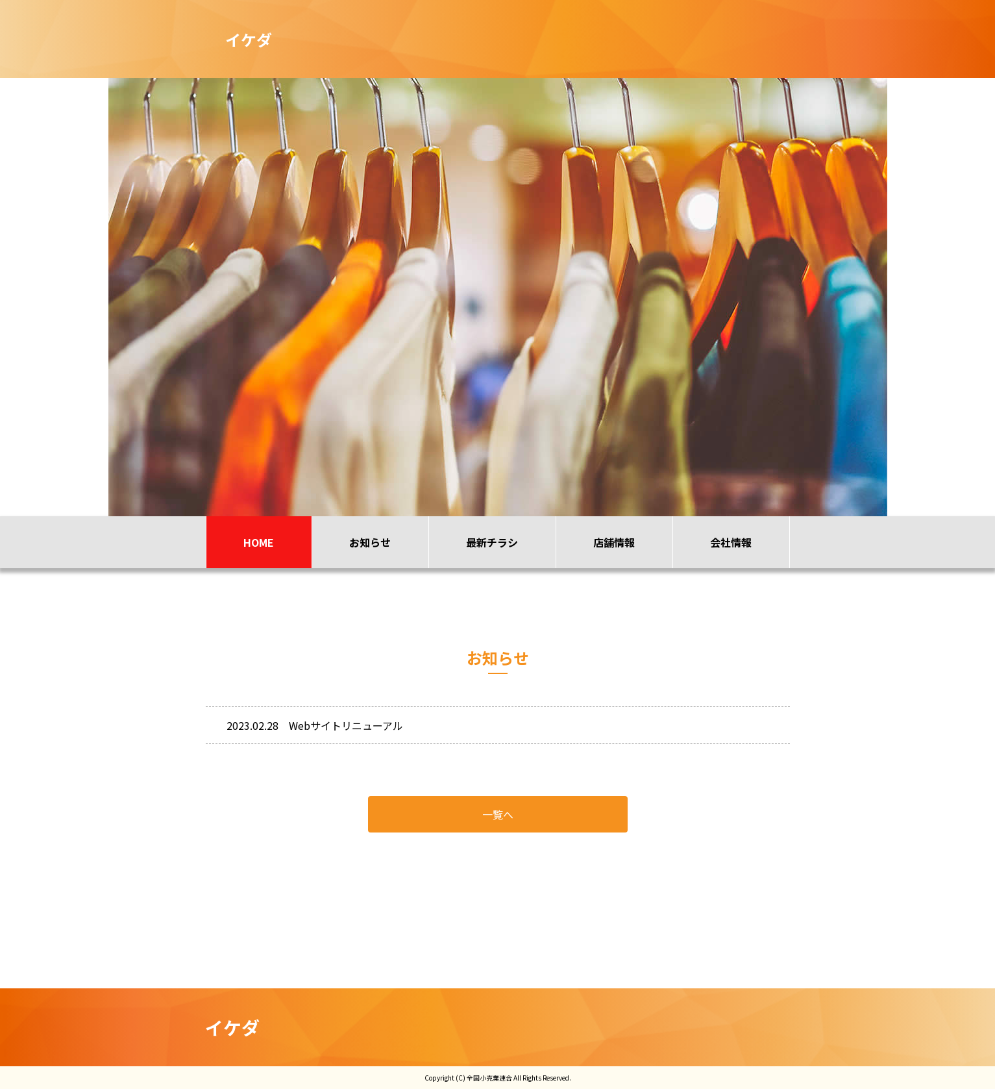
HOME (258, 542)
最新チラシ (492, 542)
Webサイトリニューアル (346, 725)
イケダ (233, 1027)
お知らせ (370, 542)
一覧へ (497, 814)
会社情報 (731, 542)
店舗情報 (614, 542)
